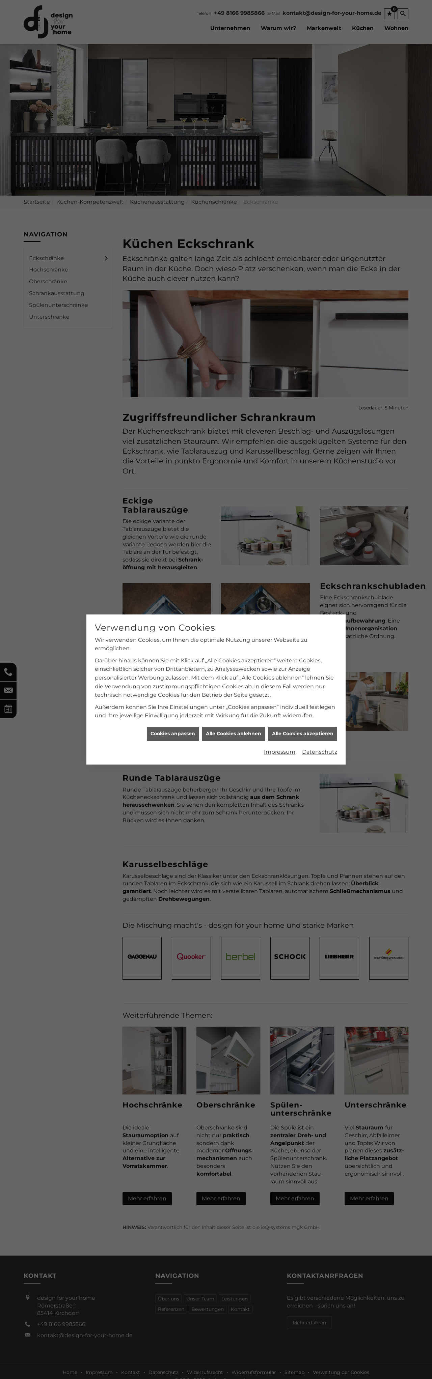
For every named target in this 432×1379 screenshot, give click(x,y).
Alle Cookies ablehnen (233, 733)
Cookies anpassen (173, 733)
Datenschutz (319, 752)
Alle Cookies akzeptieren (302, 733)
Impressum (279, 752)
